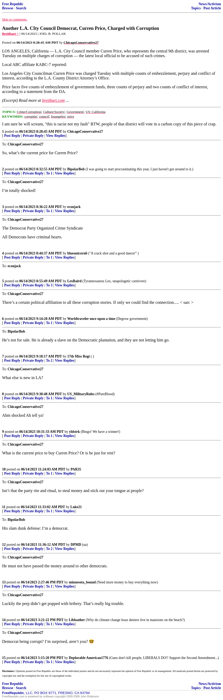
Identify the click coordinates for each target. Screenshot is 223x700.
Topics (196, 8)
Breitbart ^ (10, 34)
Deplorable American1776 (88, 658)
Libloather (77, 620)
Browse (7, 8)
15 (4, 658)
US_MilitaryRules (81, 394)
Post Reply (12, 136)
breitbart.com (53, 100)
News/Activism (210, 4)
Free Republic (12, 4)
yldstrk (74, 432)
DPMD (76, 545)
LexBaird (74, 281)
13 (4, 582)
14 (4, 620)
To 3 (49, 285)
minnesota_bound (82, 582)
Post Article (212, 8)
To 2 (49, 360)
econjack (74, 207)
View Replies (55, 136)
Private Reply (33, 136)
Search (21, 8)
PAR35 (76, 469)
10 (4, 469)
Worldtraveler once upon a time (91, 319)
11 (3, 507)
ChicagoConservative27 (85, 131)
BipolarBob (76, 169)
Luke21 (76, 507)
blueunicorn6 (77, 253)
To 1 (49, 173)
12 (4, 545)
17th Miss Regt (78, 356)
